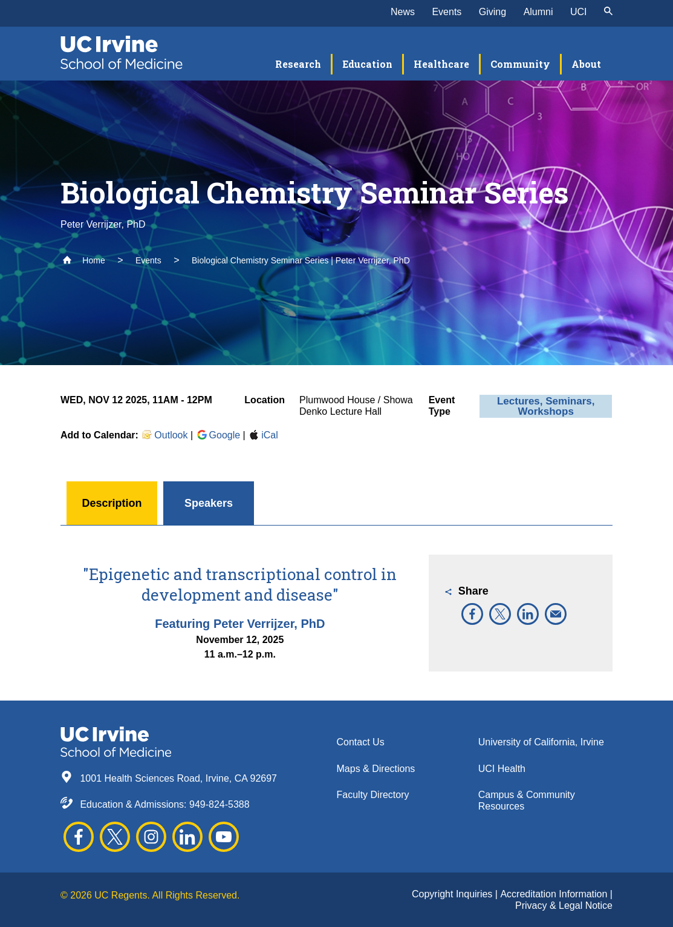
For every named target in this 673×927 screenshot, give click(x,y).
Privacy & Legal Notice (564, 905)
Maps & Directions (376, 769)
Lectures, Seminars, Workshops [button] (546, 406)
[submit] (608, 12)
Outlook (164, 435)
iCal (263, 435)
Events (446, 12)
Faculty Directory (373, 795)
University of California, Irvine (541, 742)
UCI (578, 12)
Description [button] (111, 503)
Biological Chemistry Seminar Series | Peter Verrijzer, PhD (301, 260)
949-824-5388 (219, 804)
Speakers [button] (208, 503)
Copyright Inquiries (453, 894)
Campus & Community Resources (526, 800)
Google (218, 435)
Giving (492, 12)
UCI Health (501, 769)
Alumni (538, 12)
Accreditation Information (555, 894)
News (403, 12)
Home (84, 260)
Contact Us (361, 742)
